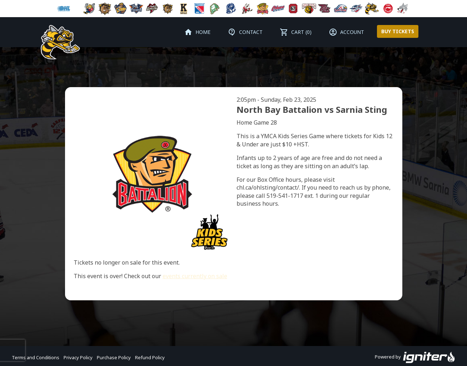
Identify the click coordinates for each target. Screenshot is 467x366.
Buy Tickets (397, 31)
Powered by (415, 357)
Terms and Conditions (35, 357)
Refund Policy (150, 357)
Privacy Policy (78, 357)
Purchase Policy (114, 357)
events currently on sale (195, 276)
